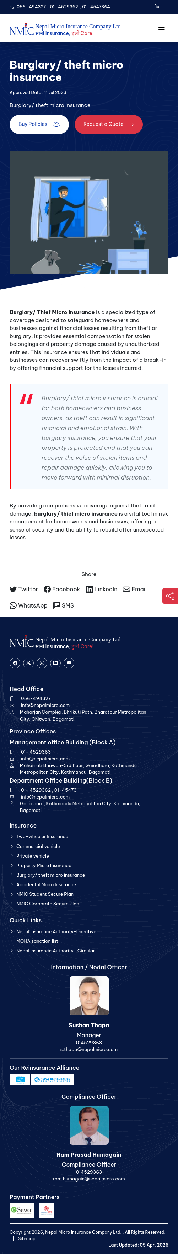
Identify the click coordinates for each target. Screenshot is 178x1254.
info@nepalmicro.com (45, 705)
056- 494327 (31, 7)
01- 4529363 (36, 752)
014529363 (89, 1042)
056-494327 (36, 698)
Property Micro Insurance (43, 865)
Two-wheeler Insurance (42, 836)
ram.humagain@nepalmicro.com (89, 1179)
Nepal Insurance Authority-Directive (56, 931)
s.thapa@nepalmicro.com (89, 1049)
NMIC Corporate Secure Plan (47, 903)
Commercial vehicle (38, 846)
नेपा (156, 7)
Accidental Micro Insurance (46, 884)
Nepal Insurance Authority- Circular (55, 950)
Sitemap (27, 1238)
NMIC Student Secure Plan (45, 894)
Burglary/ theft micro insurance (50, 875)
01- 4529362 (64, 7)
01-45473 (65, 790)
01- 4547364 (96, 7)
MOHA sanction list (37, 941)
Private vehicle (32, 856)
